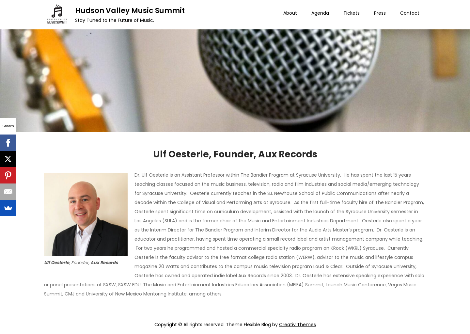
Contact (409, 13)
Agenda (320, 13)
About (290, 13)
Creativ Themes (297, 324)
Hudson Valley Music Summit (130, 11)
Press (380, 13)
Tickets (351, 13)
